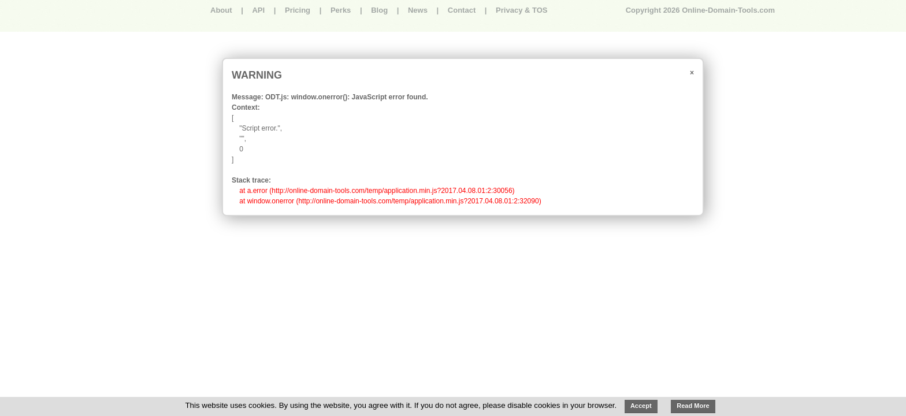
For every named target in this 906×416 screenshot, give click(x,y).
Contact (462, 10)
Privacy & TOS (521, 10)
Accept (641, 405)
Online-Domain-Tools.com (728, 10)
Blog (379, 10)
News (418, 10)
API (258, 10)
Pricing (297, 10)
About (221, 10)
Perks (341, 10)
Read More (693, 405)
